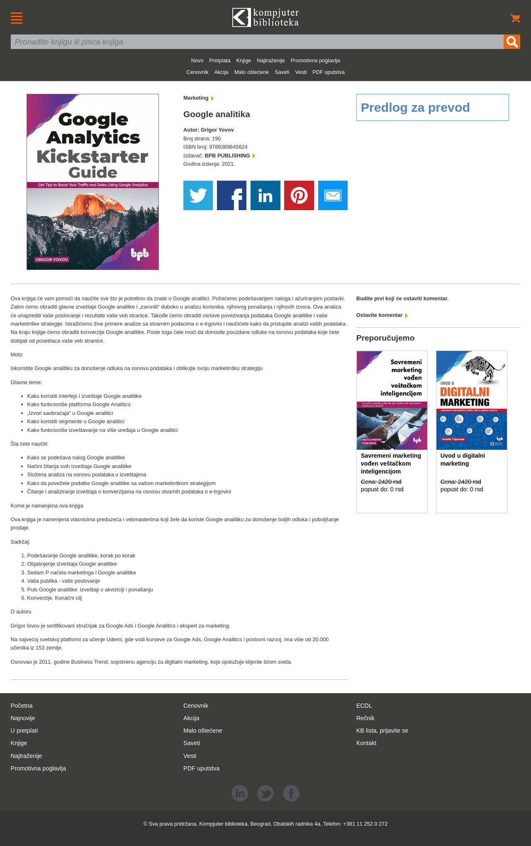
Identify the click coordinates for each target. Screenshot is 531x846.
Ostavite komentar (382, 315)
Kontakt (366, 743)
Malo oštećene (251, 72)
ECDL (364, 705)
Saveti (282, 72)
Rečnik (365, 718)
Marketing (198, 98)
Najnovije (23, 718)
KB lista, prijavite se (382, 730)
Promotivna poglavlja (315, 60)
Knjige (243, 60)
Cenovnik (197, 72)
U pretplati (24, 730)
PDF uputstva (328, 72)
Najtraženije (271, 60)
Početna (22, 705)
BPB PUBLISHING (230, 155)
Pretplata (219, 60)
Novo (197, 60)
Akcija (221, 72)
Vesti (301, 72)
